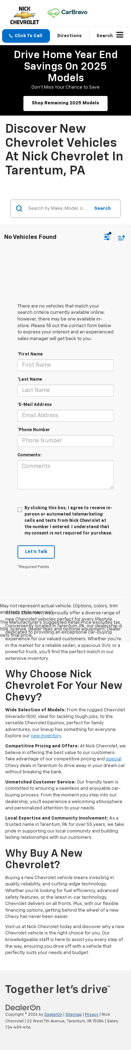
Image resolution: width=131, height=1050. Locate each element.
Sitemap (73, 1014)
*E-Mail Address (34, 405)
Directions (69, 36)
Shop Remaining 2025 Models (65, 103)
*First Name (30, 354)
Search (102, 208)
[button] (26, 36)
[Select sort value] (119, 238)
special (113, 759)
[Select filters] (107, 238)
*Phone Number (33, 430)
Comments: (29, 455)
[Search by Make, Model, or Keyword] (58, 208)
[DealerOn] (23, 1008)
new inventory (46, 736)
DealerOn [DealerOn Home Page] (53, 1014)
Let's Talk (36, 552)
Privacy (92, 1014)
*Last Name (29, 380)
